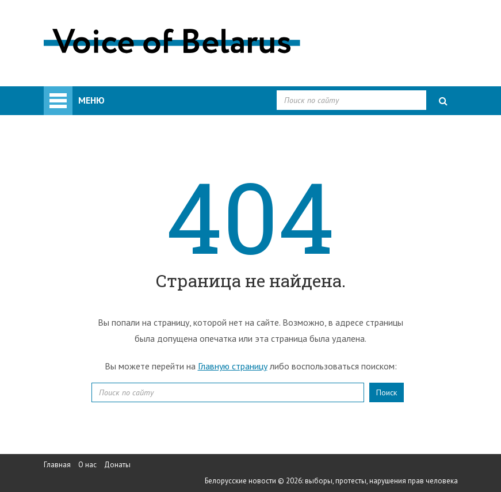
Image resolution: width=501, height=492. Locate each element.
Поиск (386, 392)
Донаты (117, 465)
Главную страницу (232, 366)
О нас (87, 465)
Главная (57, 465)
